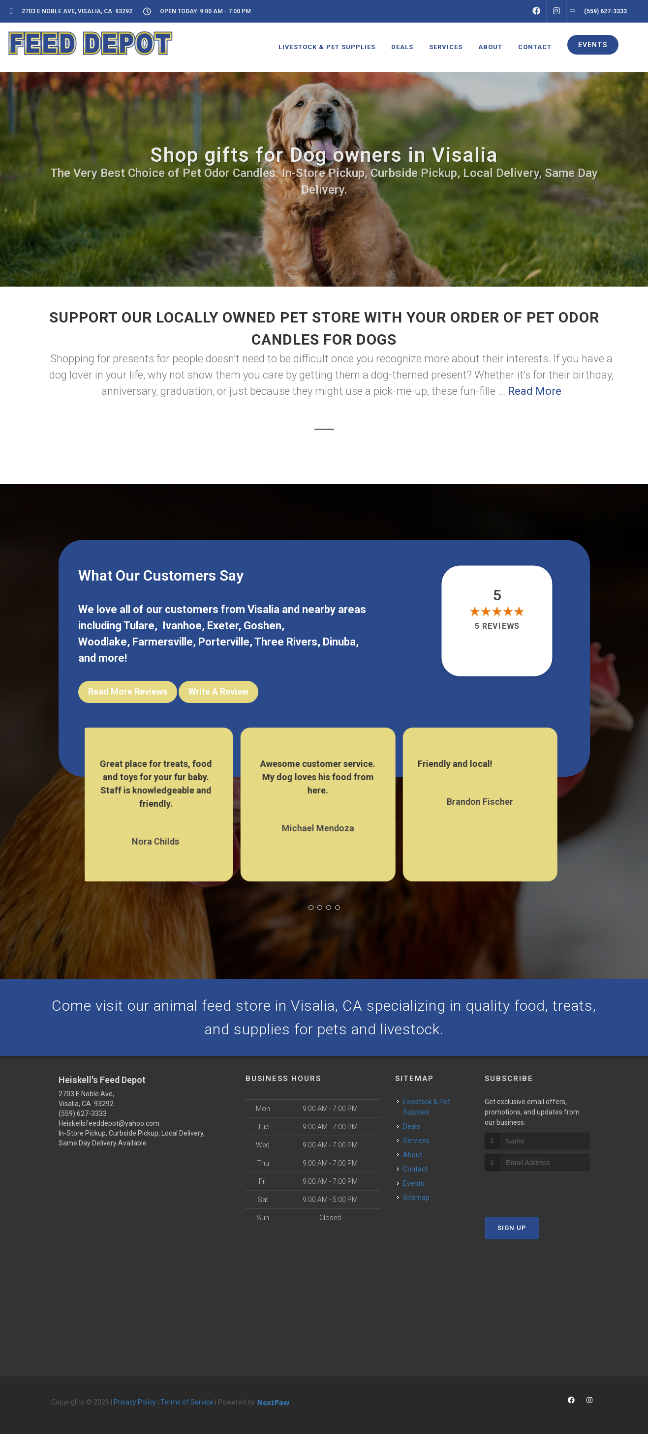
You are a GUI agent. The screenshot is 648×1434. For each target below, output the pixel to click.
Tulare (138, 625)
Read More (534, 391)
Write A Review (218, 691)
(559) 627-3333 (83, 1113)
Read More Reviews (127, 691)
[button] (311, 907)
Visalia (263, 609)
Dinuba (339, 642)
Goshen (262, 625)
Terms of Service (187, 1402)
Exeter (222, 625)
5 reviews (497, 626)
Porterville (223, 642)
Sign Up (511, 1227)
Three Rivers (285, 642)
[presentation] (537, 1189)
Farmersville (162, 642)
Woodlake (102, 642)
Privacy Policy (135, 1402)
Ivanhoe (182, 625)
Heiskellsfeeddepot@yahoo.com (109, 1123)
